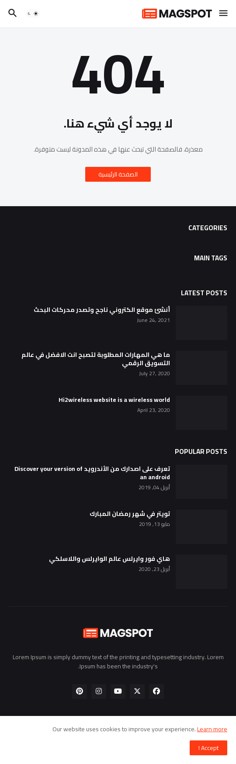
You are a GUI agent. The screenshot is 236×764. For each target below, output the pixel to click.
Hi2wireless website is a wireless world (114, 400)
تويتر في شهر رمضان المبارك (130, 514)
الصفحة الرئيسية (118, 174)
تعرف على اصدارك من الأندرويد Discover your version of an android (92, 473)
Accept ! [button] (208, 748)
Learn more (212, 729)
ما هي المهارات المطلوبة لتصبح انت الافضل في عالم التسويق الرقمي (95, 359)
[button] (224, 13)
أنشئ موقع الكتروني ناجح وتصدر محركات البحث (102, 310)
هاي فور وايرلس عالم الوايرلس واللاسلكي (109, 559)
